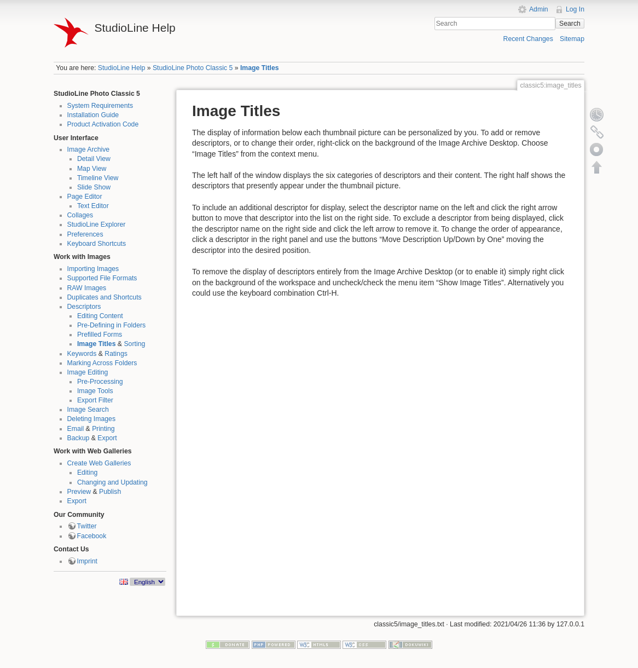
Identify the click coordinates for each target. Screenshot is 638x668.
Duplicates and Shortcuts (104, 297)
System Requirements (100, 106)
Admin (538, 9)
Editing (87, 472)
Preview (79, 492)
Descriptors (84, 306)
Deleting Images (91, 419)
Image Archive (88, 149)
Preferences (85, 234)
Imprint (87, 561)
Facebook (92, 536)
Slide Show (94, 187)
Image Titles (259, 68)
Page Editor (84, 196)
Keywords (82, 354)
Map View (92, 168)
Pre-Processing (100, 381)
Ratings (116, 354)
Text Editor (93, 206)
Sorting (134, 344)
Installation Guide (93, 115)
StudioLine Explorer (96, 224)
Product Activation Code (103, 124)
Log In (575, 9)
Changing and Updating (112, 482)
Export (107, 438)
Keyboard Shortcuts (96, 243)
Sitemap (572, 39)
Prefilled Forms (99, 334)
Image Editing (87, 372)
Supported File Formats (102, 278)
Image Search (88, 409)
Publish (110, 492)
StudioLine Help (122, 68)
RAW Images (87, 288)
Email (75, 429)
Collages (80, 215)
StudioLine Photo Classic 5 (193, 68)
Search (570, 23)
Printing (103, 429)
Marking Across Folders (102, 363)
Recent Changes (528, 39)
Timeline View (98, 178)
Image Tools (95, 391)
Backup (78, 438)
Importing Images (93, 269)
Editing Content (100, 316)
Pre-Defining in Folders (111, 325)
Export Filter (95, 400)
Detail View (94, 159)
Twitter (87, 526)
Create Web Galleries (99, 463)
